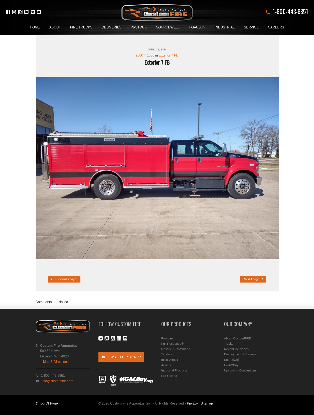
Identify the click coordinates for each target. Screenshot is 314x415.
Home (35, 27)
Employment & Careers (240, 354)
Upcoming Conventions (240, 370)
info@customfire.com (57, 381)
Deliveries (111, 27)
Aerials (166, 365)
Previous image (63, 279)
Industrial (225, 27)
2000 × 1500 (145, 55)
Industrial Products (174, 370)
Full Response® (172, 343)
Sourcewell (168, 27)
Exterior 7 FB (168, 55)
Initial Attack (169, 359)
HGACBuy (197, 27)
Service (251, 27)
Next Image (253, 279)
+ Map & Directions (54, 362)
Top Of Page (47, 403)
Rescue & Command (175, 349)
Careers (276, 27)
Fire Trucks (81, 27)
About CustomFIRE (237, 338)
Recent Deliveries (236, 349)
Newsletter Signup (121, 357)
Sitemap (207, 403)
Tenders (166, 354)
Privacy (192, 403)
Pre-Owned (169, 376)
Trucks (228, 343)
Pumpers (167, 338)
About (55, 27)
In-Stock (139, 27)
